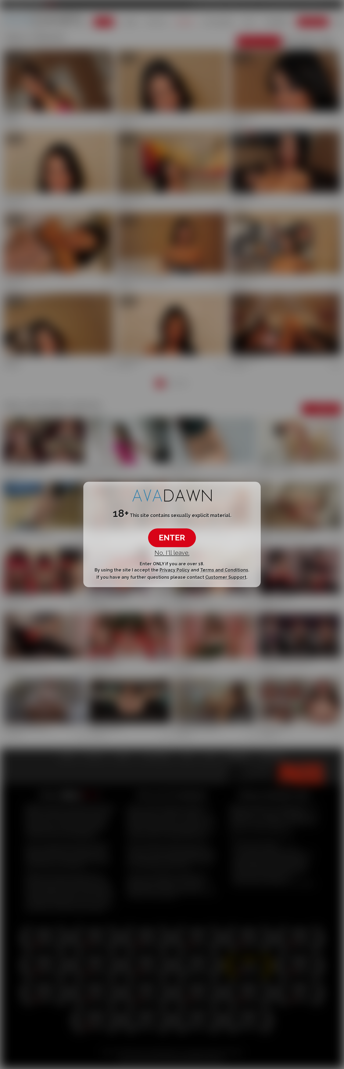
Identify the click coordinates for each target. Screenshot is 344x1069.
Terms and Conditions (224, 570)
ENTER (172, 537)
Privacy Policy (175, 570)
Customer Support (225, 577)
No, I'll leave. (172, 553)
